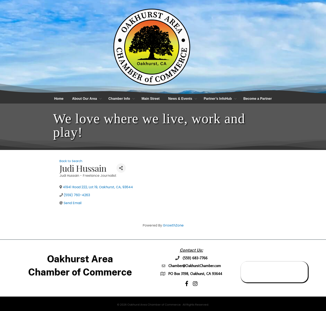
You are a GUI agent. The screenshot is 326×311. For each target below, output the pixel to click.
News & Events (180, 99)
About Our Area (84, 99)
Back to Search (70, 161)
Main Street (151, 99)
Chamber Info (119, 99)
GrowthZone (173, 225)
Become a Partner (257, 99)
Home (58, 99)
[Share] (121, 168)
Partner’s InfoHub (218, 99)
